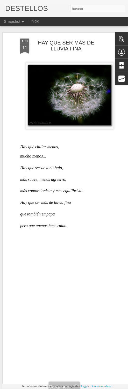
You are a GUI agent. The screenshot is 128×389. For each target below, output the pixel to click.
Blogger (84, 386)
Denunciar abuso (101, 386)
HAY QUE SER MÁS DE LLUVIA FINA (66, 31)
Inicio (35, 21)
